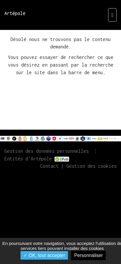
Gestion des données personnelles (46, 151)
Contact (49, 166)
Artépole (14, 13)
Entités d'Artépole (28, 158)
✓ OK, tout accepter (44, 255)
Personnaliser (88, 255)
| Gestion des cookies (88, 166)
